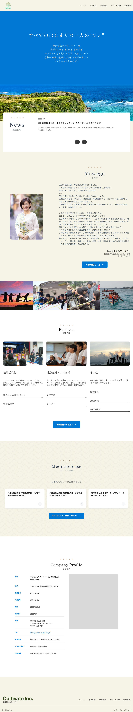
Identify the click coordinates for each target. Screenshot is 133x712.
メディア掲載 (114, 700)
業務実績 (102, 700)
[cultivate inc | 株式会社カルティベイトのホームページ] (8, 5)
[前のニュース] (77, 142)
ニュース (81, 700)
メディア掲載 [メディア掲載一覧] (115, 5)
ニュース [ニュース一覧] (82, 5)
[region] (81, 132)
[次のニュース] (84, 142)
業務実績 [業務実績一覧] (103, 5)
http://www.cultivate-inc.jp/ (40, 633)
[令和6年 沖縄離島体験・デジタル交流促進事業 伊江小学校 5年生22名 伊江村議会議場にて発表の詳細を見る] (81, 126)
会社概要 (127, 5)
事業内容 (93, 5)
